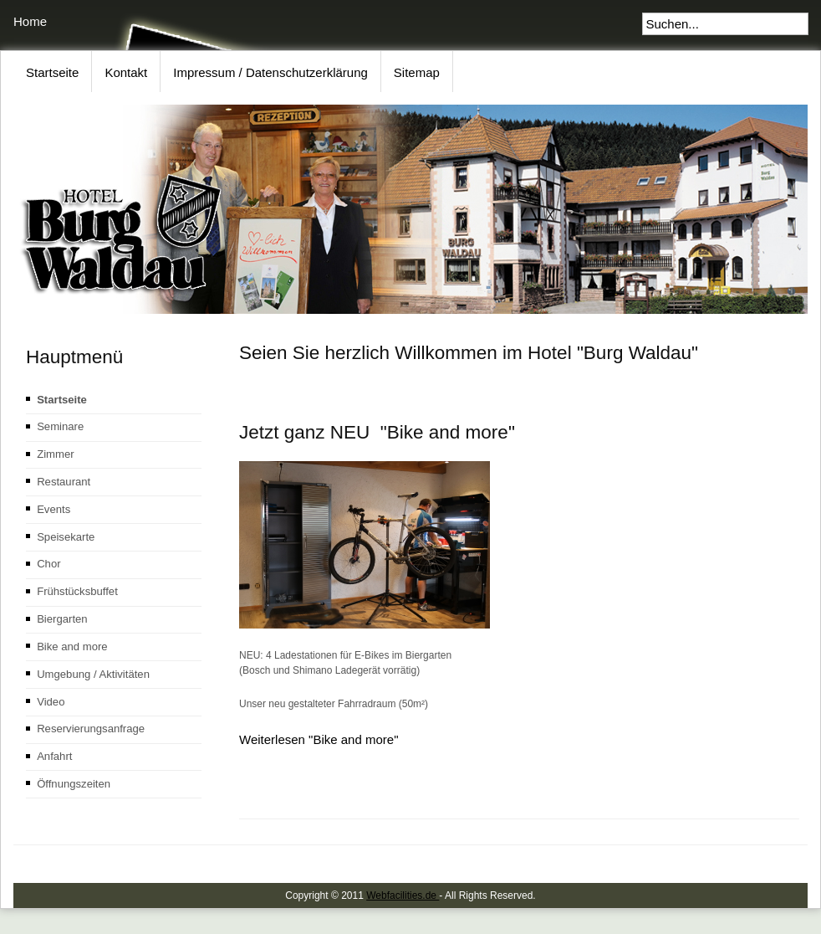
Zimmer (55, 454)
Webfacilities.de (402, 895)
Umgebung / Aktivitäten (93, 674)
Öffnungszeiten (73, 783)
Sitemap (417, 72)
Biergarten (62, 619)
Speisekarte (65, 537)
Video (50, 701)
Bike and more (72, 646)
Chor (48, 563)
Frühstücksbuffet (77, 591)
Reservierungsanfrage (91, 728)
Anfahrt (54, 756)
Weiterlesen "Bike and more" (318, 739)
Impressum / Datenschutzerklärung (270, 72)
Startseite (52, 72)
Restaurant (63, 481)
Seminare (60, 426)
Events (53, 509)
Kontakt (126, 72)
